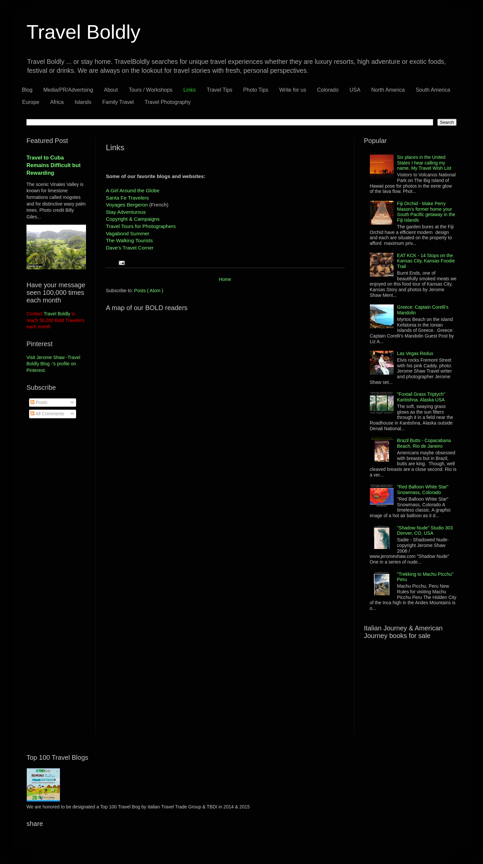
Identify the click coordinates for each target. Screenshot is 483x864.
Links (189, 90)
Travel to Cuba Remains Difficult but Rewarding (53, 165)
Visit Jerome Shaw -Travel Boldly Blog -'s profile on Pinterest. (53, 364)
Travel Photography (168, 102)
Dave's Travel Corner (130, 247)
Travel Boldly (83, 32)
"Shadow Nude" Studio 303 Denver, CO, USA (425, 530)
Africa (57, 102)
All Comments (47, 413)
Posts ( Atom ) (148, 290)
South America (433, 90)
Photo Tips (255, 90)
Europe (30, 102)
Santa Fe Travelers (127, 198)
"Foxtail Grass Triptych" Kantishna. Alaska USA (421, 396)
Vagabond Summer (127, 233)
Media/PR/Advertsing (68, 90)
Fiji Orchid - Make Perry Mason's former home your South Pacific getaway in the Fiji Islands (426, 212)
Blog (27, 90)
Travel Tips (220, 90)
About (111, 90)
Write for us (292, 90)
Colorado (327, 90)
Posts (38, 402)
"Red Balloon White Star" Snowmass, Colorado (422, 489)
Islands (83, 102)
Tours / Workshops (150, 90)
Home (225, 279)
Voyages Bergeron (127, 204)
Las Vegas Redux (415, 353)
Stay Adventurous (126, 212)
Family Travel (118, 102)
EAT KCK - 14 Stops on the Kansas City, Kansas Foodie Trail (426, 261)
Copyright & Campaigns (133, 219)
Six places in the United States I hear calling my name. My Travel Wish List (424, 163)
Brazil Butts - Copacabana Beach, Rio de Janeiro (424, 443)
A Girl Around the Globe (132, 190)
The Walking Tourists (129, 240)
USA (354, 90)
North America (388, 90)
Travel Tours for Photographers (141, 226)
